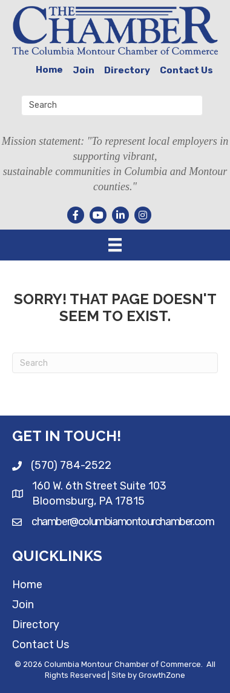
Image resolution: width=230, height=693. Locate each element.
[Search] (115, 363)
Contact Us (186, 70)
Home (49, 69)
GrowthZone (162, 675)
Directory (127, 70)
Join (83, 70)
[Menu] (115, 245)
